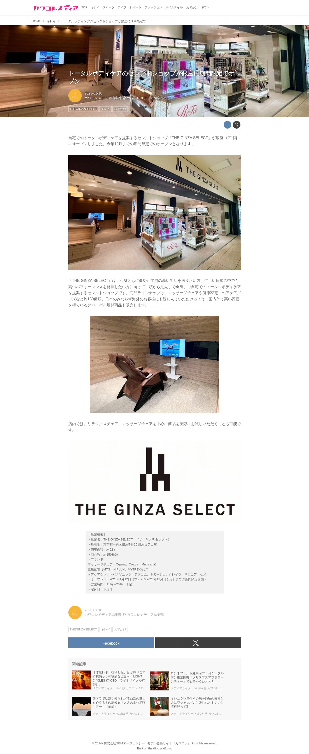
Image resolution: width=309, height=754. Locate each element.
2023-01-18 (93, 93)
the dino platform (159, 748)
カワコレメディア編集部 (103, 98)
